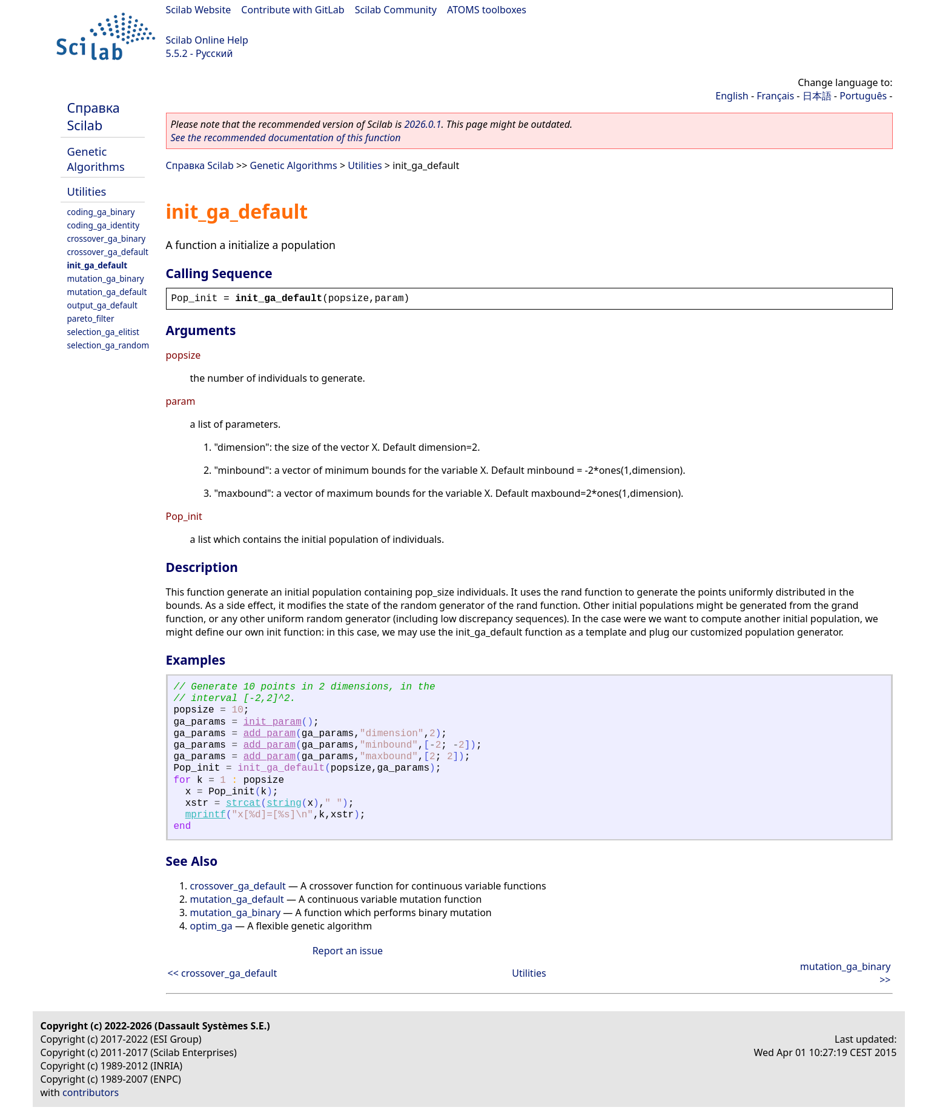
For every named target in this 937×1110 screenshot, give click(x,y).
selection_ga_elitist (103, 331)
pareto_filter (90, 318)
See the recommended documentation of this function (286, 137)
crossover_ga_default (107, 252)
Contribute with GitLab (292, 9)
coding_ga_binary (101, 212)
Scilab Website (198, 9)
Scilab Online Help (207, 40)
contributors (90, 1092)
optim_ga (211, 925)
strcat (243, 803)
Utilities (87, 191)
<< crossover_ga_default (222, 973)
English (731, 95)
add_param (269, 733)
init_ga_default (97, 265)
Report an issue (348, 950)
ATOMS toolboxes (486, 9)
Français (775, 95)
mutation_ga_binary (105, 278)
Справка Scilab (93, 116)
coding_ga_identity (103, 225)
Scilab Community (396, 9)
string (284, 803)
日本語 (817, 95)
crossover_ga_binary (106, 238)
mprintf (205, 814)
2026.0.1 (422, 124)
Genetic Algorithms (96, 159)
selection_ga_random (108, 345)
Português (863, 95)
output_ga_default (102, 305)
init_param (272, 722)
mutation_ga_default (107, 291)
